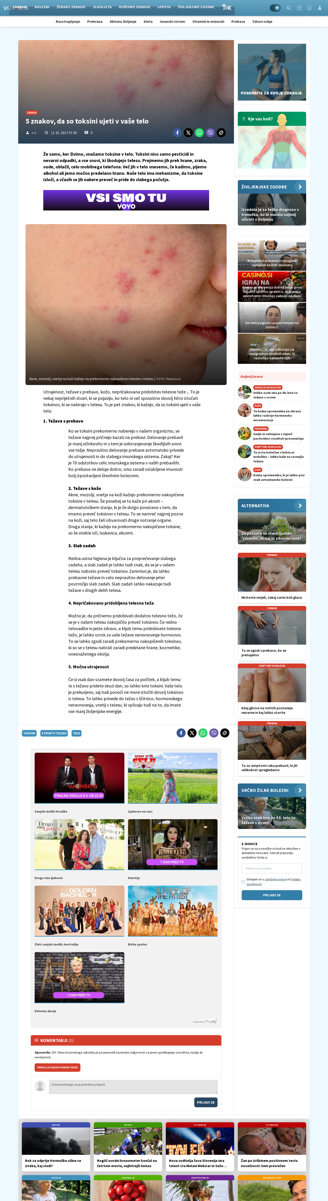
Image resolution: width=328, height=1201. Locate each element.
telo (76, 733)
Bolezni (68, 8)
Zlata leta (128, 8)
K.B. (34, 133)
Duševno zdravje (161, 8)
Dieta (148, 21)
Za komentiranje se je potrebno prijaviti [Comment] (133, 1087)
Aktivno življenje (123, 21)
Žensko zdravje (97, 8)
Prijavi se (206, 1102)
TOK (252, 8)
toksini (29, 733)
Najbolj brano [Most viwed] (252, 376)
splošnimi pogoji (276, 879)
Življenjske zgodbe (222, 8)
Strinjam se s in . (273, 881)
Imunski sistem (172, 21)
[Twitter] (188, 132)
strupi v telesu (54, 733)
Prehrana (94, 21)
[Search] (289, 8)
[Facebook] (309, 8)
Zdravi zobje (262, 21)
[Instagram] (299, 8)
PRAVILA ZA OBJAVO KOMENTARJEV (57, 1067)
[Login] (320, 8)
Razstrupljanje (68, 21)
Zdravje (46, 8)
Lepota (190, 8)
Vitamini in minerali (208, 21)
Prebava (238, 21)
